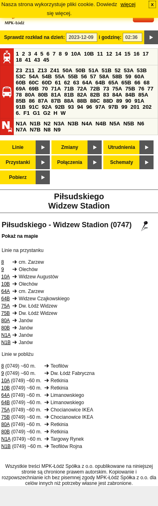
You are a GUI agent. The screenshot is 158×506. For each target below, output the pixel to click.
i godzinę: (110, 37)
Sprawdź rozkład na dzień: (34, 37)
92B (59, 107)
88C (95, 101)
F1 (26, 113)
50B (80, 70)
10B (89, 54)
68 (146, 83)
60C (33, 83)
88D (108, 101)
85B (21, 101)
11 (100, 54)
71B (69, 89)
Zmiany (69, 147)
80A (30, 95)
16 (137, 54)
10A (76, 54)
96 (89, 107)
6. (18, 113)
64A (87, 83)
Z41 (55, 70)
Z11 (29, 70)
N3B (73, 124)
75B (130, 89)
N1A (21, 124)
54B (46, 76)
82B (95, 95)
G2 (47, 113)
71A (56, 89)
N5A (114, 124)
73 (106, 89)
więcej (128, 4)
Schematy (121, 162)
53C (21, 76)
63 (76, 83)
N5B (128, 124)
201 (134, 107)
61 (58, 83)
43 (37, 60)
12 (109, 54)
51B (106, 70)
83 (106, 95)
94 (80, 107)
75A (117, 89)
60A (139, 76)
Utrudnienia (121, 147)
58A (104, 76)
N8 (47, 130)
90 (128, 101)
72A (82, 89)
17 (146, 54)
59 (128, 76)
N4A (86, 124)
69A (21, 89)
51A (93, 70)
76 (141, 89)
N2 (47, 124)
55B (73, 76)
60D (46, 83)
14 (118, 54)
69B (33, 89)
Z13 (42, 70)
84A (117, 95)
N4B (101, 124)
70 (45, 89)
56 (84, 76)
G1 (36, 113)
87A (43, 101)
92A (46, 107)
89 (119, 101)
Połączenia (69, 162)
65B (126, 83)
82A (82, 95)
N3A (59, 124)
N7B (35, 130)
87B (56, 101)
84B (130, 95)
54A (33, 76)
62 (67, 83)
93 (71, 107)
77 (150, 89)
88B (82, 101)
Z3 (19, 70)
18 (19, 60)
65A (113, 83)
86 (32, 101)
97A (100, 107)
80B (43, 95)
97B (113, 107)
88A (69, 101)
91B (21, 107)
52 (118, 70)
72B (95, 89)
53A (128, 70)
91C (33, 107)
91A (139, 101)
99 (125, 107)
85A (143, 95)
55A (59, 76)
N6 (140, 124)
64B (100, 83)
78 (19, 95)
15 (127, 54)
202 (147, 107)
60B (21, 83)
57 (93, 76)
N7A (21, 130)
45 (46, 60)
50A (67, 70)
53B (142, 70)
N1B (35, 124)
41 (28, 60)
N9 (57, 130)
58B (117, 76)
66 (138, 83)
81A (56, 95)
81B (69, 95)
